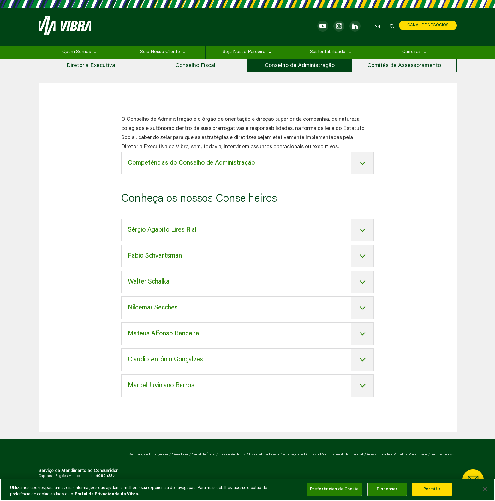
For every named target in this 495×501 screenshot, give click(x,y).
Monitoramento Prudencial (341, 454)
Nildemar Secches (153, 308)
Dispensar (387, 489)
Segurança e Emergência (148, 454)
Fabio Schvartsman (155, 256)
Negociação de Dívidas (298, 454)
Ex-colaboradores (263, 454)
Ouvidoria (180, 454)
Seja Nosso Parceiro (244, 52)
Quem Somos (76, 52)
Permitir (432, 489)
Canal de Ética (203, 454)
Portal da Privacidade (410, 454)
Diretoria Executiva (91, 66)
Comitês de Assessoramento (404, 66)
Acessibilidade (378, 454)
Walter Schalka (149, 282)
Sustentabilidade (327, 52)
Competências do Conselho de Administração (191, 163)
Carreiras (411, 52)
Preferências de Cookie (334, 489)
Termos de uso (442, 454)
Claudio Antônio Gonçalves (165, 360)
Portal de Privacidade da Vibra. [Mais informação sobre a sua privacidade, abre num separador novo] (107, 494)
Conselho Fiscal (195, 66)
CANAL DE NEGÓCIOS (428, 25)
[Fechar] (485, 489)
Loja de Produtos (231, 454)
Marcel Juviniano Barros (161, 385)
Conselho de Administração (300, 66)
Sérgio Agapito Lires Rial (162, 230)
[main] (247, 490)
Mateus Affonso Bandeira (163, 334)
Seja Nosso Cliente (160, 52)
